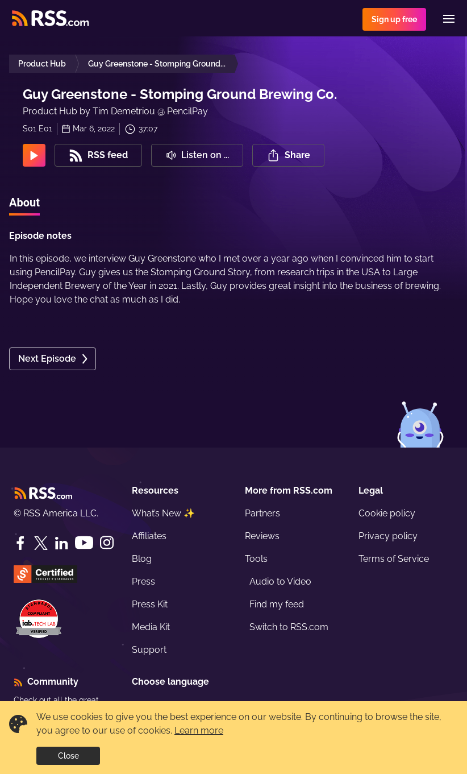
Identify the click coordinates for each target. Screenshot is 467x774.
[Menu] (449, 19)
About (24, 202)
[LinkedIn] (61, 543)
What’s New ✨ (163, 513)
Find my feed (276, 604)
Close (68, 755)
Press (143, 581)
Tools (256, 558)
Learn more (198, 730)
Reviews (262, 536)
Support (149, 649)
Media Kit (151, 627)
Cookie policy (386, 513)
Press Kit (150, 604)
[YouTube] (84, 543)
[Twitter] (41, 543)
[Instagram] (107, 543)
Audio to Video (280, 581)
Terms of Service (393, 558)
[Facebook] (20, 543)
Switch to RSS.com (288, 627)
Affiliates (149, 536)
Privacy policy (388, 536)
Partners (262, 513)
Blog (142, 558)
